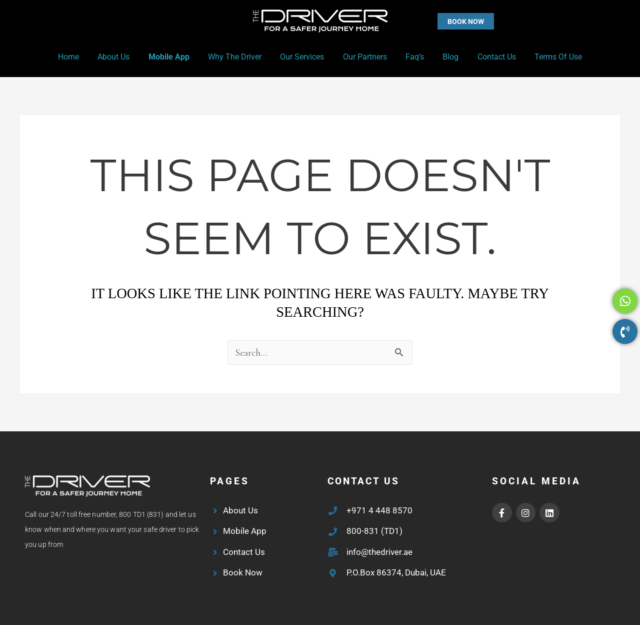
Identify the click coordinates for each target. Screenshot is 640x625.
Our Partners (364, 57)
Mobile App (175, 57)
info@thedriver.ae (379, 552)
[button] (446, 21)
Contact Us (487, 57)
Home (80, 57)
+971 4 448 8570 (379, 510)
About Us (123, 57)
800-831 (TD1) (374, 531)
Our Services (304, 57)
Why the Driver (239, 57)
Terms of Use (546, 57)
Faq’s (411, 57)
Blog (444, 57)
